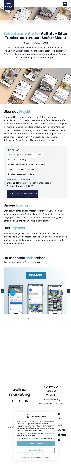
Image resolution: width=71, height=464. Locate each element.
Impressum (46, 457)
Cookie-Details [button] (26, 457)
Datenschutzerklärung (36, 457)
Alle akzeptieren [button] (35, 444)
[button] (68, 291)
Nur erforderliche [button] (35, 450)
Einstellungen (49, 433)
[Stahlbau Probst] (35, 291)
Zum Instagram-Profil (22, 194)
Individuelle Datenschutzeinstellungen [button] (35, 454)
